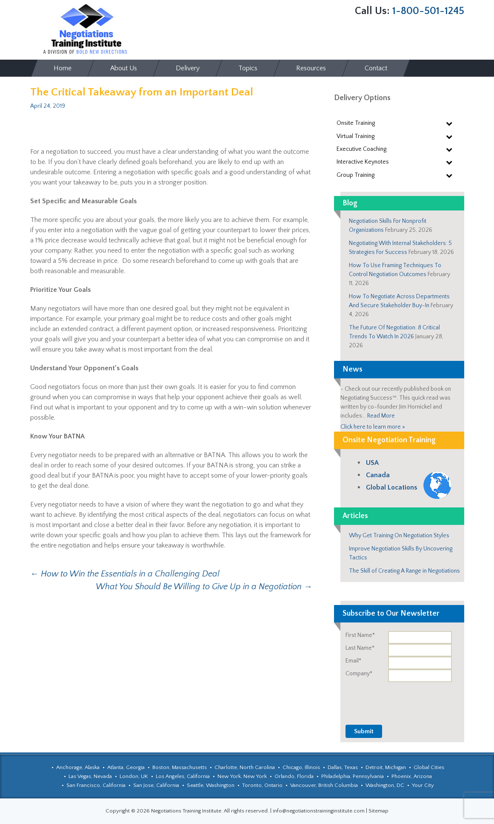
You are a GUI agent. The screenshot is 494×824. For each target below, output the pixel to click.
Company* (359, 673)
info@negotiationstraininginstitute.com (319, 811)
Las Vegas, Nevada (90, 776)
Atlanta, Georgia (126, 767)
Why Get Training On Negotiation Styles (399, 535)
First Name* (360, 635)
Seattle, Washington (210, 785)
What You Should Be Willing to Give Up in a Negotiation (204, 586)
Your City (423, 785)
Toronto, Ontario (262, 785)
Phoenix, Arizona (411, 776)
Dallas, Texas (343, 767)
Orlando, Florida (294, 776)
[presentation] (399, 698)
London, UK (134, 776)
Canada (378, 475)
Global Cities (429, 767)
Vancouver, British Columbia (324, 785)
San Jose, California (156, 785)
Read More (381, 415)
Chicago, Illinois (301, 767)
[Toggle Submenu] (449, 123)
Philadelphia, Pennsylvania (352, 776)
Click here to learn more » (372, 427)
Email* (353, 660)
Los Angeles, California (183, 776)
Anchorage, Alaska (78, 767)
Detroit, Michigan (386, 767)
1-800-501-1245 (428, 11)
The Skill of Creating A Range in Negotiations (404, 571)
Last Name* (360, 648)
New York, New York (242, 776)
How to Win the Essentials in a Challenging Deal (125, 574)
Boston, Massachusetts (179, 767)
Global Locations (391, 487)
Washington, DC (385, 785)
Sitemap (378, 811)
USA (372, 463)
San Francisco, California (96, 785)
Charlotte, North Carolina (244, 767)
